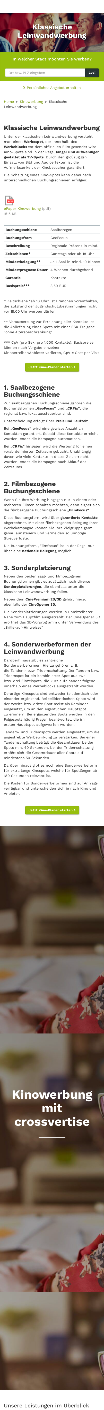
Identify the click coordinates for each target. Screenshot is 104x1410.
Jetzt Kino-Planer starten (52, 367)
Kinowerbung (31, 101)
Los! (92, 72)
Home (9, 101)
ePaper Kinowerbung (22, 208)
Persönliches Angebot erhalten (52, 88)
